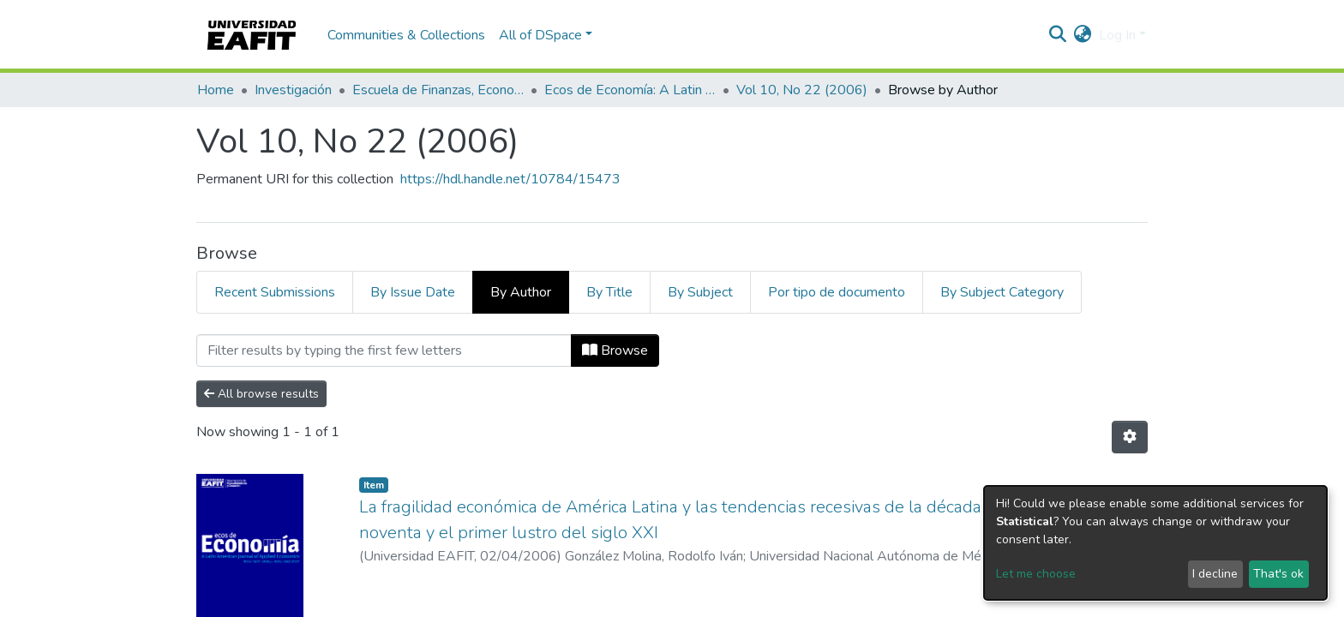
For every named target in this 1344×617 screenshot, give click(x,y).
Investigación (293, 90)
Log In (1117, 35)
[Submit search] (1058, 35)
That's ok (1278, 574)
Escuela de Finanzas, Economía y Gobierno (438, 90)
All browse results (261, 394)
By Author (520, 292)
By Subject (700, 292)
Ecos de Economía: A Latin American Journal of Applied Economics (630, 90)
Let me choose (1036, 574)
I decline (1215, 574)
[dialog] (1155, 543)
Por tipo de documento (836, 292)
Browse (615, 350)
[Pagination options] (1130, 437)
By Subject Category (1002, 292)
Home (215, 90)
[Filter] (384, 350)
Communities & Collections (406, 35)
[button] (1083, 35)
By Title (609, 292)
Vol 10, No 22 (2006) (801, 90)
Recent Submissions (274, 292)
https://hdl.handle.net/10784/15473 (510, 179)
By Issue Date (412, 292)
